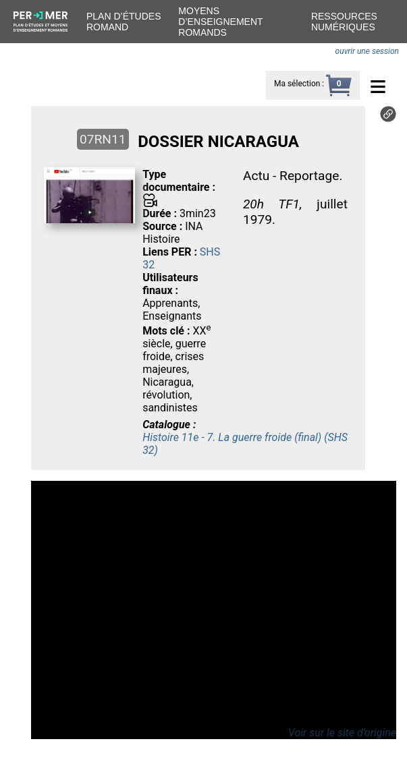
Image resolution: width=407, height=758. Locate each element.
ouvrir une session (367, 51)
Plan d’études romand (123, 21)
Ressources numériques (344, 21)
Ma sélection (297, 83)
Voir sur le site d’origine (342, 732)
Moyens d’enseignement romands (220, 21)
